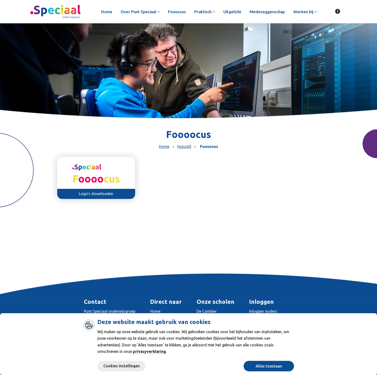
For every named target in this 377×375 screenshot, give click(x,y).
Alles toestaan (269, 366)
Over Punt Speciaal (141, 12)
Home (108, 12)
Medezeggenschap (268, 12)
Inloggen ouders (263, 311)
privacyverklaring (149, 351)
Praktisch (205, 12)
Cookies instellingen (121, 366)
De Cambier (207, 311)
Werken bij (306, 12)
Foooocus (178, 12)
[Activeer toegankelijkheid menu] (338, 12)
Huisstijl (184, 146)
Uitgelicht (234, 12)
